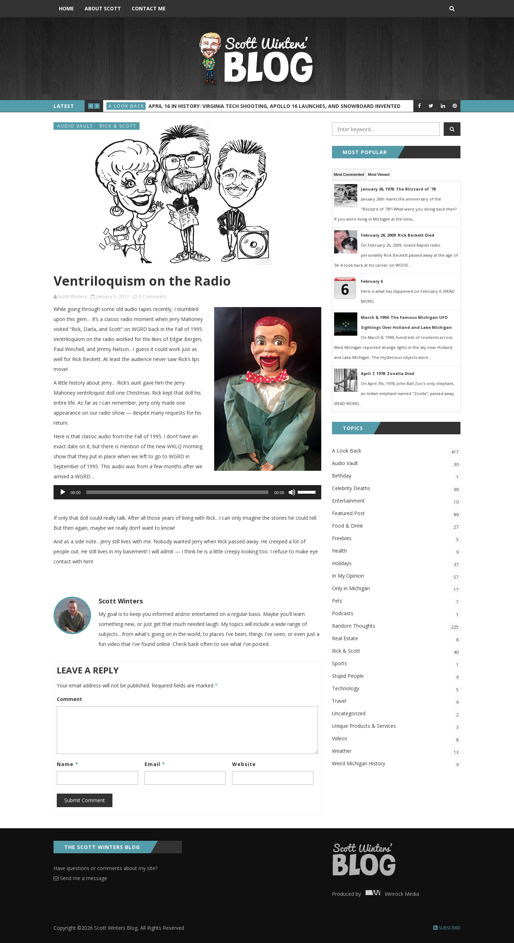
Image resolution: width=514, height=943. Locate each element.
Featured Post (396, 514)
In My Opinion (396, 576)
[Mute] (292, 492)
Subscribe (446, 928)
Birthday (396, 476)
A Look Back (126, 106)
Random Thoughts (396, 626)
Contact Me (149, 8)
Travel (396, 701)
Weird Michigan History (396, 764)
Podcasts (396, 614)
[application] (187, 492)
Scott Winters (72, 296)
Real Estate (396, 639)
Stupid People (396, 676)
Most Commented (349, 174)
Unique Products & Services (396, 726)
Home (66, 8)
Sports (396, 664)
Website (244, 764)
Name (68, 764)
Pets (396, 601)
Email (155, 764)
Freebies (396, 539)
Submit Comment (84, 800)
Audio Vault (75, 126)
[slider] (177, 492)
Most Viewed (378, 174)
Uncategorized (396, 714)
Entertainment (396, 501)
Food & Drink (396, 526)
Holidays (396, 564)
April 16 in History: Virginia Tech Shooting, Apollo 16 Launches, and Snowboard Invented (274, 106)
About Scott (103, 8)
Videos (396, 739)
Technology (396, 689)
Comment (69, 699)
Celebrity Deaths (396, 489)
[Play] (62, 492)
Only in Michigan (396, 589)
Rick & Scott (118, 126)
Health (396, 551)
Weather (396, 751)
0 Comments (152, 296)
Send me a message (80, 878)
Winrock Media (390, 893)
